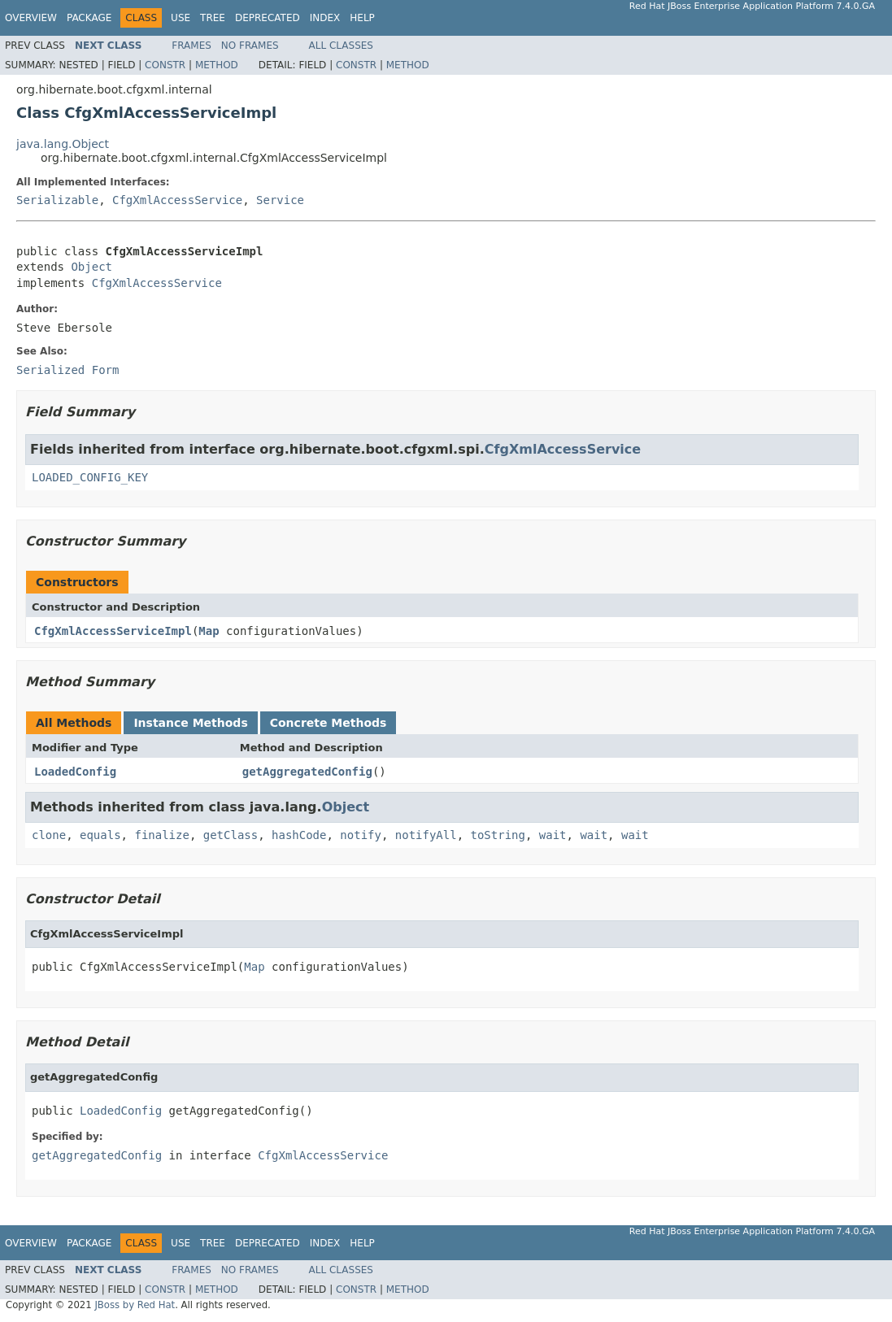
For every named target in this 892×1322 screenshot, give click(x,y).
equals (100, 834)
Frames (191, 45)
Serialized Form (67, 369)
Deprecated (267, 18)
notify (360, 834)
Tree (212, 18)
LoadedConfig (75, 771)
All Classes (341, 45)
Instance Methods (190, 722)
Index (325, 18)
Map (208, 630)
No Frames (250, 45)
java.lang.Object (62, 143)
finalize (161, 834)
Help (362, 18)
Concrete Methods (328, 722)
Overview (31, 18)
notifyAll (426, 834)
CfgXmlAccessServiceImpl (113, 630)
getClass (230, 834)
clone (49, 834)
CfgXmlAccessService (177, 200)
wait (553, 834)
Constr (165, 65)
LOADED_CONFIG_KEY (90, 477)
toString (498, 834)
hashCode (299, 834)
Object (91, 266)
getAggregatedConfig (307, 771)
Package (89, 18)
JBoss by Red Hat (134, 1305)
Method (216, 65)
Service (280, 200)
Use (180, 18)
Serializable (57, 200)
